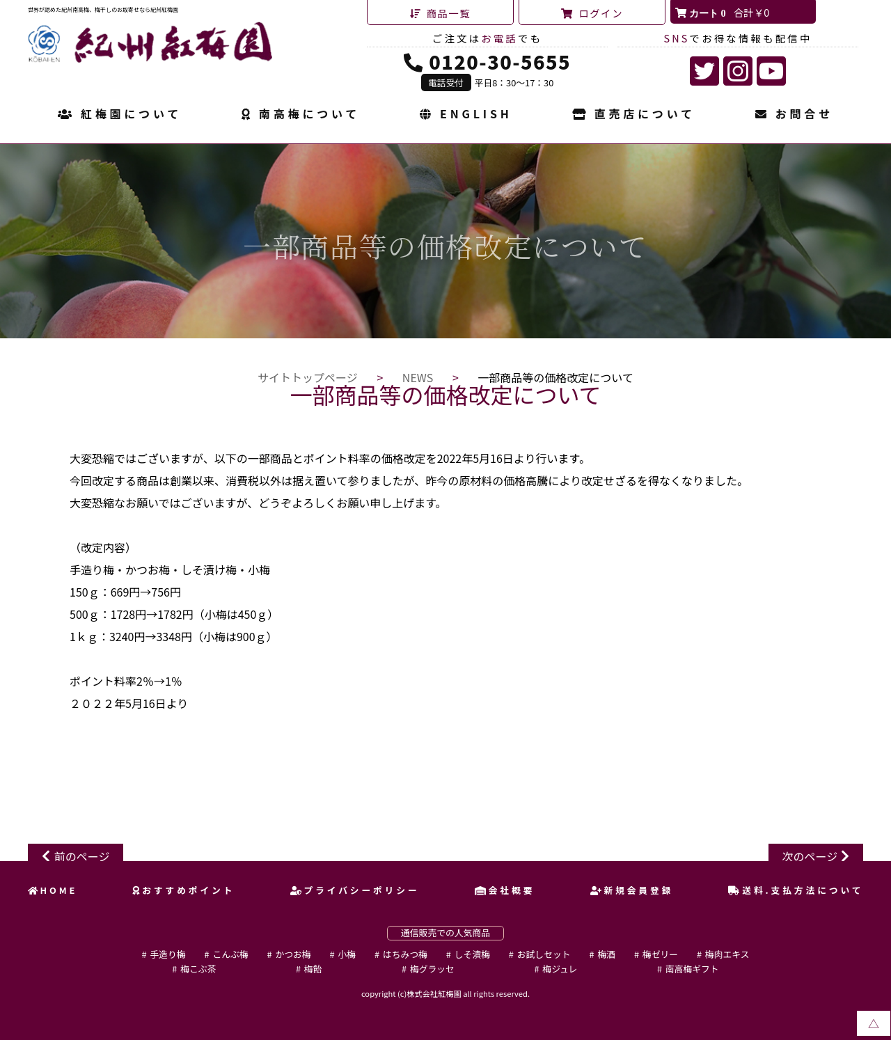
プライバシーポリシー (355, 890)
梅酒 (606, 954)
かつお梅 (292, 954)
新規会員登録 (632, 890)
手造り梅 (167, 954)
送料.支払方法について (795, 890)
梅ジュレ (559, 968)
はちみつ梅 (405, 954)
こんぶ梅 (230, 954)
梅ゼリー (660, 954)
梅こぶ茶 (198, 968)
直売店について (633, 115)
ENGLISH (466, 115)
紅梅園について (120, 115)
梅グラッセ (432, 968)
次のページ (810, 856)
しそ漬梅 (472, 954)
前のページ (82, 856)
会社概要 (505, 890)
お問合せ (794, 115)
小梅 (347, 954)
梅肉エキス (727, 954)
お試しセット (544, 954)
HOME (53, 890)
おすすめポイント (183, 890)
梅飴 (313, 968)
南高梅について (301, 115)
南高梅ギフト (692, 968)
